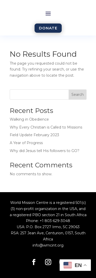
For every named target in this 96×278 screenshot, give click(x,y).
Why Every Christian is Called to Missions (46, 127)
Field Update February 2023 (34, 135)
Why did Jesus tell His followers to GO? (44, 150)
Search (77, 94)
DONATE (48, 28)
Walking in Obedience (29, 119)
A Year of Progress (26, 143)
